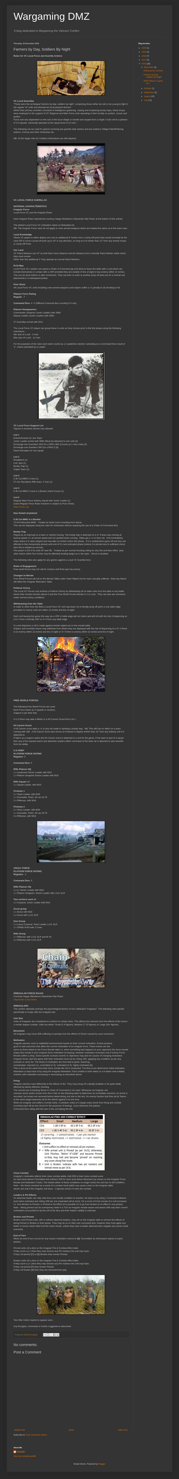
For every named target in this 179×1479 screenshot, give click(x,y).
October (148, 88)
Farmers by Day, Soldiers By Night (153, 76)
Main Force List (21, 507)
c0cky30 (21, 1452)
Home (71, 1430)
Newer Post (19, 1430)
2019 (144, 52)
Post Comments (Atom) (36, 1435)
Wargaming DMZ (52, 16)
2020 (144, 48)
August (147, 96)
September (149, 92)
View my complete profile (25, 1456)
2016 (144, 64)
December (149, 67)
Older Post (122, 1430)
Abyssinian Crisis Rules (25, 999)
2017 (144, 60)
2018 (144, 56)
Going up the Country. (153, 70)
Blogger (101, 1464)
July (146, 100)
